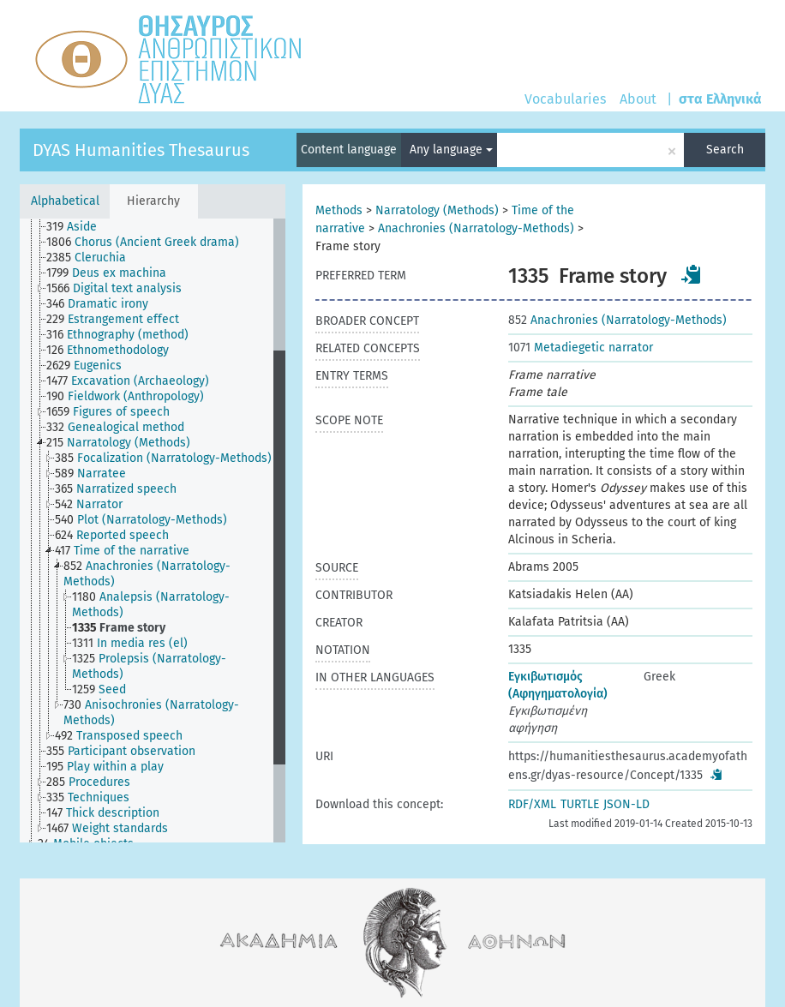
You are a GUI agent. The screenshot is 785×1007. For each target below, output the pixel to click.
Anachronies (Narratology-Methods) (476, 228)
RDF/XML (532, 804)
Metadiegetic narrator (580, 347)
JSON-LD (626, 804)
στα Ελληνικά (720, 99)
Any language (451, 149)
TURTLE (579, 804)
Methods (339, 210)
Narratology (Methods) (437, 210)
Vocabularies (565, 99)
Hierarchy (153, 201)
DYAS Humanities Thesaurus (141, 150)
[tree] (152, 530)
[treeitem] (78, 227)
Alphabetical (65, 201)
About (638, 99)
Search (725, 149)
